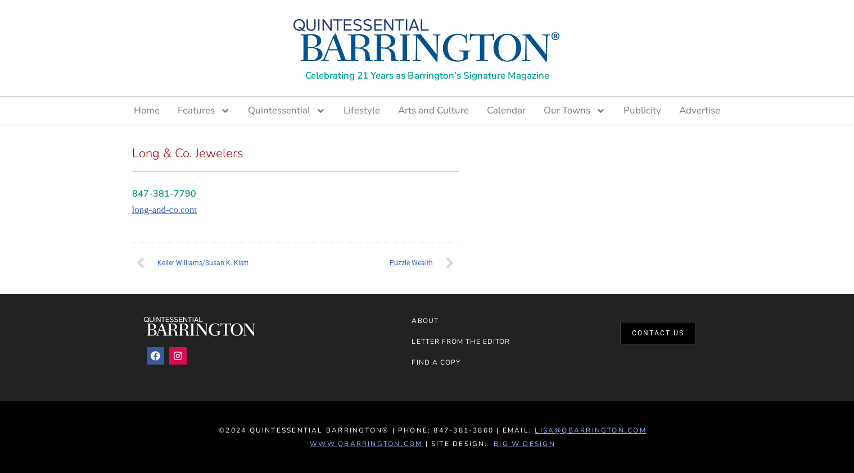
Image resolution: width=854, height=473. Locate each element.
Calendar (506, 110)
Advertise (699, 110)
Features (204, 110)
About (425, 320)
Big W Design (524, 443)
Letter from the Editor (461, 341)
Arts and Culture (433, 110)
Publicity (642, 110)
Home (147, 110)
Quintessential (287, 110)
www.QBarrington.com (366, 443)
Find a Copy (436, 362)
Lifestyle (362, 110)
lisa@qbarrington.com (590, 430)
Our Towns (575, 110)
